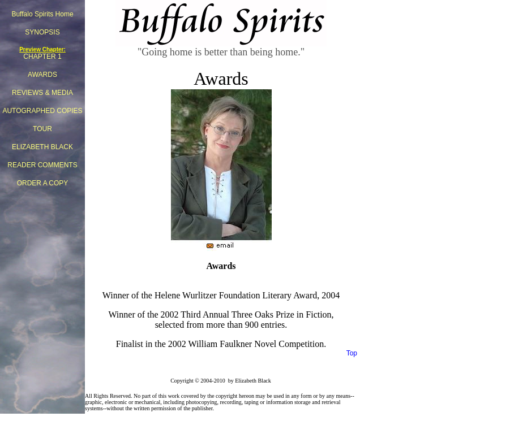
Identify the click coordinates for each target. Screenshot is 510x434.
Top (351, 353)
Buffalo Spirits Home (42, 14)
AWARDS (42, 75)
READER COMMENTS (42, 165)
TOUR (42, 129)
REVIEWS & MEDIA (42, 93)
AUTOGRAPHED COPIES (42, 111)
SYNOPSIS (42, 32)
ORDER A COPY (42, 183)
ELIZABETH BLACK (42, 147)
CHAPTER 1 (42, 56)
